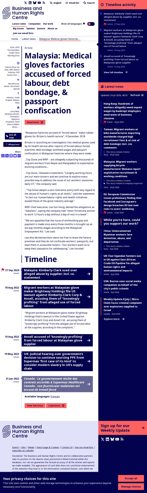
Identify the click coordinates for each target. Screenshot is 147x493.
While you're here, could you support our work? (122, 222)
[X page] (25, 2)
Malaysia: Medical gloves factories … (59, 39)
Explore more (114, 319)
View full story (35, 405)
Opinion (30, 28)
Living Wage (14, 111)
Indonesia (10, 97)
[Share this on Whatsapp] (3, 155)
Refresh (137, 95)
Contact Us (67, 447)
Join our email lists (23, 33)
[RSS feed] (44, 2)
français (55, 396)
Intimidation (14, 116)
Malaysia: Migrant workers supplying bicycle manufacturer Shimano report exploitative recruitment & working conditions (122, 169)
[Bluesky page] (35, 2)
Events (15, 447)
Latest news (19, 23)
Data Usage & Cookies (48, 447)
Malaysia (16, 100)
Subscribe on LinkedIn (23, 450)
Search (89, 2)
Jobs (23, 447)
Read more (35, 122)
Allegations (12, 144)
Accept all (131, 478)
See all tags (11, 136)
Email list (72, 2)
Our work (48, 23)
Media (31, 447)
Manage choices (131, 486)
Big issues (18, 28)
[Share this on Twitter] (7, 155)
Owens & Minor (10, 67)
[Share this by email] (19, 155)
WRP (11, 70)
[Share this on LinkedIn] (11, 155)
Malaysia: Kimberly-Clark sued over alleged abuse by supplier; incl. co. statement (123, 17)
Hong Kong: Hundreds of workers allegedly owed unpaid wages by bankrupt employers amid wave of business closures (123, 111)
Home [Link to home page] (14, 39)
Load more (54, 405)
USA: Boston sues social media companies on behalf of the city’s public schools (122, 285)
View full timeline (116, 72)
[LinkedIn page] (30, 2)
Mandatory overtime (12, 114)
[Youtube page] (39, 2)
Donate (41, 28)
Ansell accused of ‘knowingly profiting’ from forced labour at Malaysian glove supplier (121, 59)
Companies (34, 23)
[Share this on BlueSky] (15, 155)
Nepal (17, 103)
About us (53, 28)
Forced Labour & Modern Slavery (13, 124)
